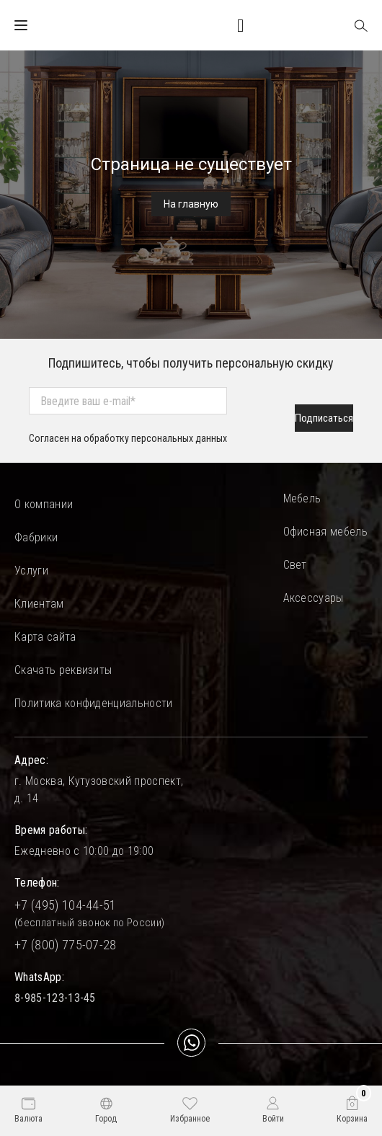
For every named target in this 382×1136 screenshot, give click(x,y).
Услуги (31, 570)
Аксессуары (313, 598)
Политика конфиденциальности (93, 703)
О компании (43, 504)
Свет (295, 565)
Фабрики (36, 537)
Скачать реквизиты (63, 670)
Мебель (302, 498)
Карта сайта (45, 637)
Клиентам (39, 604)
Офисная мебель (325, 531)
